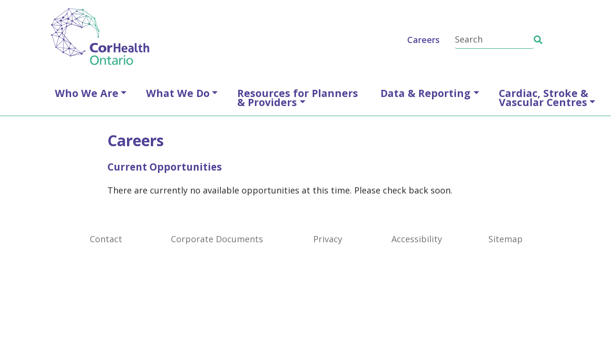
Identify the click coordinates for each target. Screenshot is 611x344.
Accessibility (416, 239)
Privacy (327, 239)
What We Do (178, 93)
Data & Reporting (425, 93)
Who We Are (86, 93)
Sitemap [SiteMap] (505, 239)
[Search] (494, 40)
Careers (423, 39)
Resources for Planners (297, 97)
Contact (106, 239)
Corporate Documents (217, 239)
